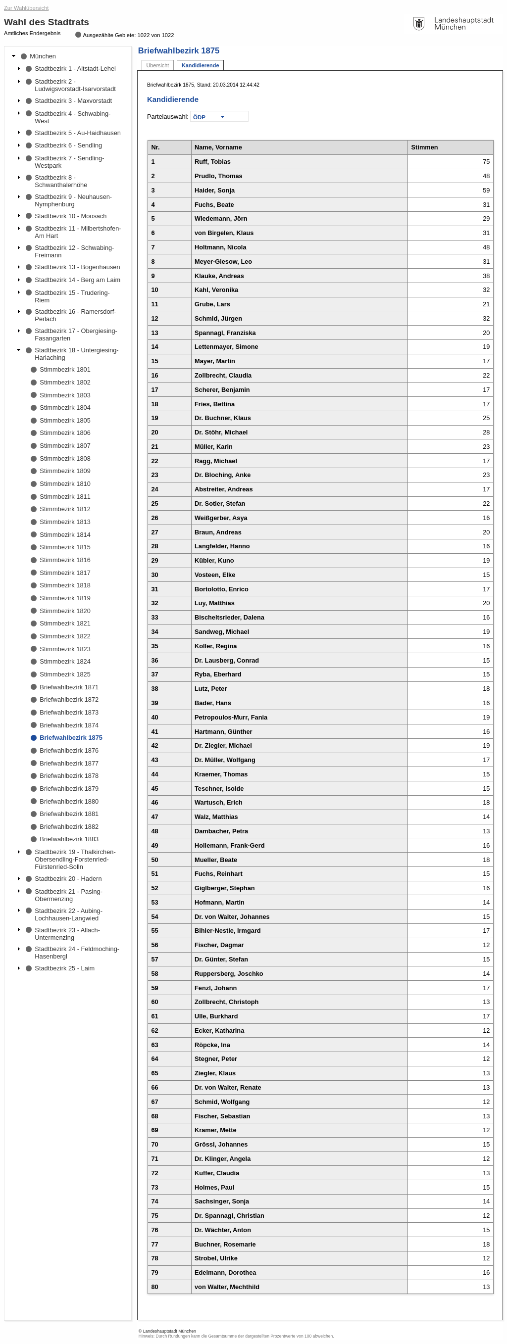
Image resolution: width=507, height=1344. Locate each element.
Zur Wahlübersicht (26, 8)
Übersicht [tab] (157, 65)
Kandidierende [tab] (200, 65)
